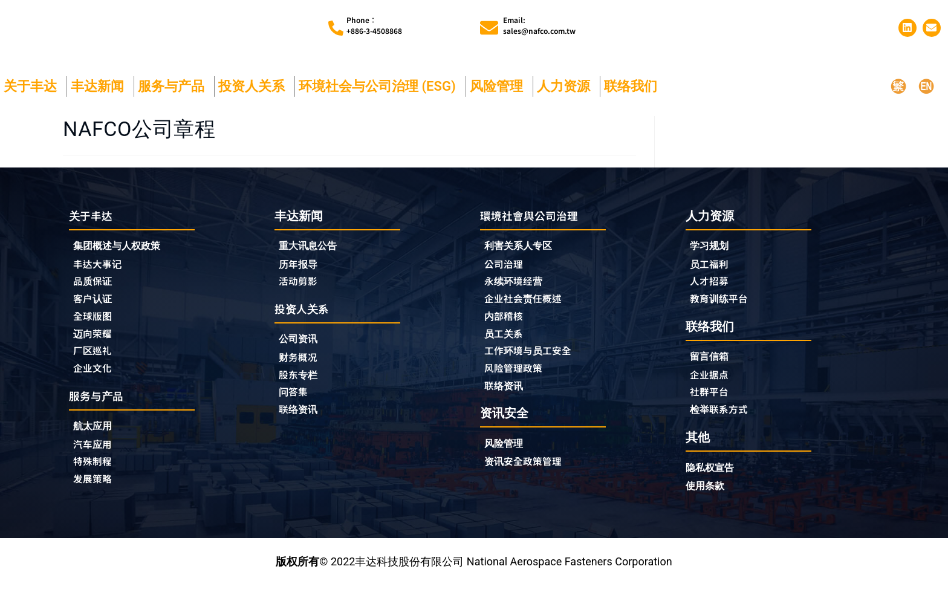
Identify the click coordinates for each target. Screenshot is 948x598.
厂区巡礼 (95, 362)
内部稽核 (506, 326)
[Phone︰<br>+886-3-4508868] (335, 31)
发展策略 (95, 494)
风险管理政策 (517, 380)
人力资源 (566, 92)
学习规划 (711, 252)
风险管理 (499, 92)
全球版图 (95, 326)
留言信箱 (711, 366)
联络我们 (633, 92)
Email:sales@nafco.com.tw (539, 28)
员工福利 (711, 271)
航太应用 (98, 440)
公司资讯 (303, 348)
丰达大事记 (100, 271)
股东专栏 (303, 385)
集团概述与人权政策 (122, 253)
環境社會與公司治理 (534, 221)
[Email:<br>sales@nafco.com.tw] (489, 31)
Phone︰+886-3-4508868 (374, 28)
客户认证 (95, 308)
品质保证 (95, 289)
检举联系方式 (722, 421)
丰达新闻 (100, 92)
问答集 (295, 403)
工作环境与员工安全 (533, 362)
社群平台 (711, 403)
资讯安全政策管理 (527, 476)
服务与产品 (174, 92)
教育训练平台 (722, 307)
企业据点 (711, 384)
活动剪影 (300, 289)
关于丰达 (33, 92)
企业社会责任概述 (527, 308)
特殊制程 (95, 476)
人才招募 (711, 289)
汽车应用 (98, 458)
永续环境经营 (517, 289)
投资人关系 (254, 92)
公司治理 (509, 271)
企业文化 (95, 380)
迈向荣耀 (95, 344)
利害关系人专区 (522, 253)
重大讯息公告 (311, 252)
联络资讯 (300, 421)
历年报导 (300, 271)
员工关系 (506, 344)
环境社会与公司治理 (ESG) (380, 92)
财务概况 (303, 367)
